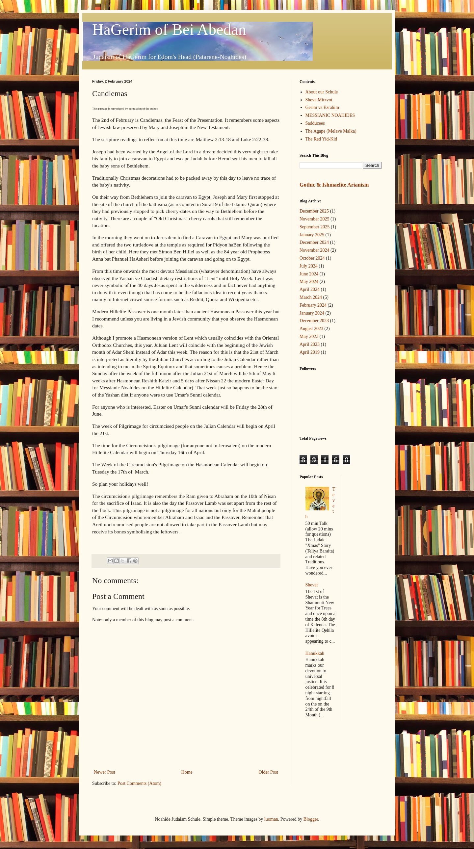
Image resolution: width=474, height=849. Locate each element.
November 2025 (314, 219)
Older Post (268, 772)
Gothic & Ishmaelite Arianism (334, 185)
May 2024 (309, 281)
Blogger (310, 819)
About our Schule (321, 92)
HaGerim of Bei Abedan (169, 29)
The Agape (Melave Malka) (330, 131)
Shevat (311, 584)
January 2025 (312, 234)
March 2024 (311, 297)
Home (187, 772)
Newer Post (104, 772)
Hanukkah (315, 653)
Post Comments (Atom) (139, 783)
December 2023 (314, 320)
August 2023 (311, 328)
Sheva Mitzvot (318, 99)
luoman (271, 819)
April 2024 (310, 289)
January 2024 (312, 313)
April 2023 (310, 344)
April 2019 (310, 352)
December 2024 (314, 242)
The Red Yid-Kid (321, 139)
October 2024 (312, 258)
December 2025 (314, 211)
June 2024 (309, 273)
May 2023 (309, 336)
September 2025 (314, 226)
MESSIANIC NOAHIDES (330, 115)
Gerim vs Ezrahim (322, 107)
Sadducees (315, 123)
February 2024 (313, 305)
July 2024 (309, 266)
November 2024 (314, 250)
